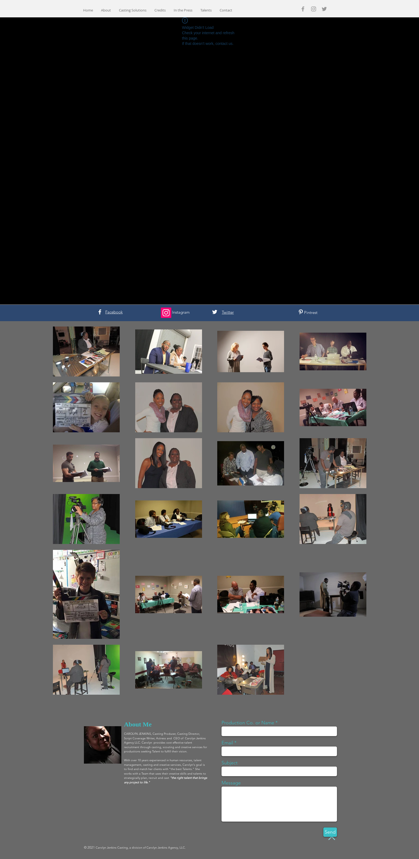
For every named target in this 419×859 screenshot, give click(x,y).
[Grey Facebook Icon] (303, 9)
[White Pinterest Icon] (300, 312)
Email (227, 742)
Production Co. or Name (248, 722)
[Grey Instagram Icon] (313, 9)
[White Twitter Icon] (214, 312)
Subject (230, 762)
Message (231, 782)
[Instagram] (166, 313)
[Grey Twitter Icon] (324, 9)
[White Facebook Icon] (99, 312)
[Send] (330, 832)
